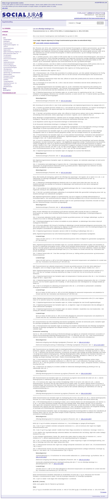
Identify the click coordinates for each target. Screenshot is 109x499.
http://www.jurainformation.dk (97, 18)
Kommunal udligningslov (9, 65)
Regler (4, 88)
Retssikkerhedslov (8, 78)
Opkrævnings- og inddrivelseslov (11, 72)
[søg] (81, 23)
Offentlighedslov (7, 69)
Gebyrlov (5, 60)
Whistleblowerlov (7, 86)
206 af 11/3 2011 (84, 342)
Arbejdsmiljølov (7, 39)
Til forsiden (6, 28)
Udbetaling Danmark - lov (10, 83)
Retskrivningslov (7, 74)
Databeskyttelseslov (8, 48)
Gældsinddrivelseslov (8, 62)
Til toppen (103, 492)
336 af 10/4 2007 (86, 373)
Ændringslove (7, 90)
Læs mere (5, 8)
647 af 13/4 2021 (66, 101)
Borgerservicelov (7, 43)
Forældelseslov (7, 57)
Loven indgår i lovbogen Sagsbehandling (47, 43)
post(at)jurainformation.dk (81, 18)
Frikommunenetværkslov (9, 58)
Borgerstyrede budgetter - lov (10, 44)
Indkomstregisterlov (8, 64)
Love (4, 38)
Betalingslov (6, 41)
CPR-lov (5, 46)
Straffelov (5, 79)
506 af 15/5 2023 (41, 457)
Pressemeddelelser (9, 93)
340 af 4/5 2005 (58, 463)
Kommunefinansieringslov (10, 67)
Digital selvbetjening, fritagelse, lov (12, 51)
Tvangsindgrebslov (8, 81)
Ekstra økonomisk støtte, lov (10, 53)
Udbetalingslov (7, 85)
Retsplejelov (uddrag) (8, 76)
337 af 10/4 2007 (99, 345)
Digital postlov (7, 50)
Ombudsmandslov (8, 71)
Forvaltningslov (7, 55)
